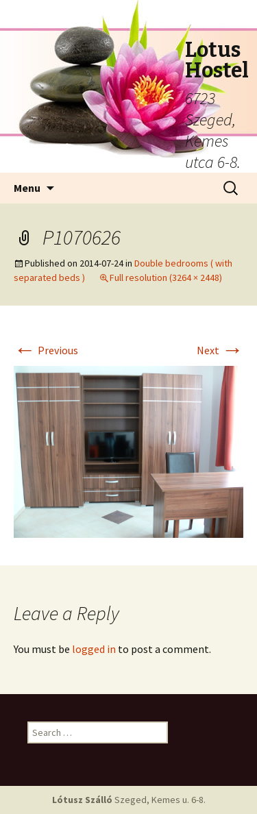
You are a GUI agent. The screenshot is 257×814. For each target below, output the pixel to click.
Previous (46, 350)
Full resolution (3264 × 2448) (166, 277)
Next (220, 350)
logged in (94, 649)
